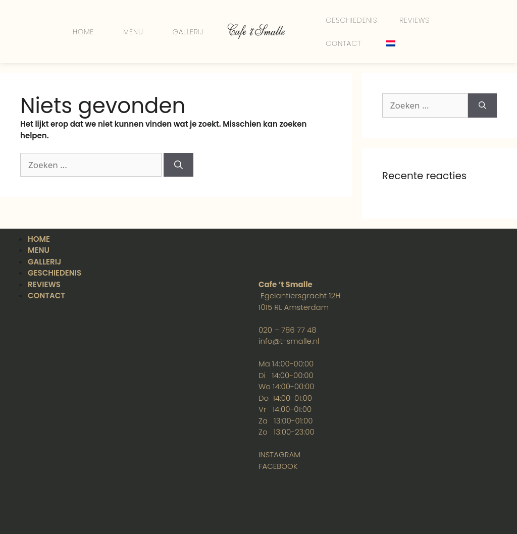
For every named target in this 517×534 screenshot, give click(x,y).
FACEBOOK (277, 466)
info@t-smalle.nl (289, 341)
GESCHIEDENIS (351, 20)
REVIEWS (415, 20)
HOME (83, 32)
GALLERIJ (188, 32)
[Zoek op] (178, 165)
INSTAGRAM (279, 454)
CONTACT (343, 43)
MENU (133, 32)
